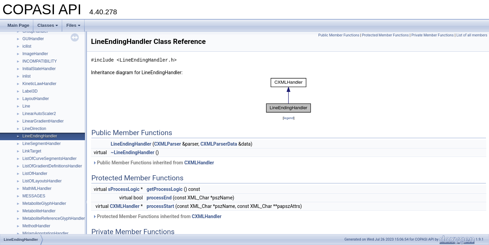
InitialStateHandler (39, 68)
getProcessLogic (165, 189)
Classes (47, 25)
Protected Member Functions (385, 35)
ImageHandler (35, 53)
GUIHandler (33, 38)
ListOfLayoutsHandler (41, 181)
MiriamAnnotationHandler (45, 233)
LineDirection (34, 128)
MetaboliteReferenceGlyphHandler (53, 218)
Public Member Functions (338, 35)
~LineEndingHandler (132, 152)
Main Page (18, 25)
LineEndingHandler (39, 136)
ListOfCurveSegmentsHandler (49, 158)
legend (288, 118)
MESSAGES (33, 196)
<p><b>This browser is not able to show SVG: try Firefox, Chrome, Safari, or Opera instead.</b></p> (289, 95)
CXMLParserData (218, 144)
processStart (160, 206)
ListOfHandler (34, 173)
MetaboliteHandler (38, 211)
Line (26, 106)
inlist (26, 76)
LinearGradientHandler (43, 121)
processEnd (159, 197)
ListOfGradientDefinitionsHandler (52, 166)
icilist (26, 46)
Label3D (30, 91)
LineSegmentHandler (41, 143)
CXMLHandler (199, 162)
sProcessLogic (124, 189)
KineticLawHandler (39, 83)
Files (73, 25)
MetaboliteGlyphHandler (44, 203)
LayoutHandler (35, 98)
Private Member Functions (433, 35)
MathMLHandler (36, 188)
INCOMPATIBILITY (39, 61)
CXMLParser (167, 144)
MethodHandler (36, 226)
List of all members (471, 35)
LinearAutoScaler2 (39, 113)
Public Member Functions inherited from (153, 162)
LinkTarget (31, 151)
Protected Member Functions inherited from (157, 216)
